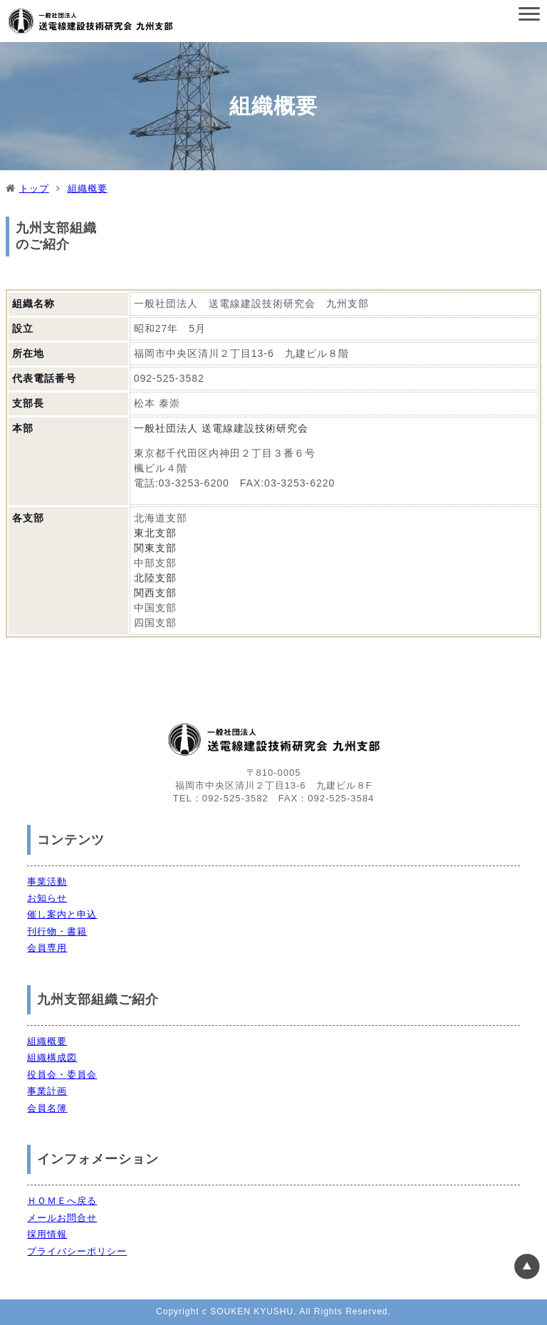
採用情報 (47, 1234)
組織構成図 (52, 1057)
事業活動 (47, 881)
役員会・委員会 (62, 1074)
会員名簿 (47, 1108)
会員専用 (47, 947)
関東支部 (155, 548)
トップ (34, 188)
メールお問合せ (62, 1217)
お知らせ (47, 898)
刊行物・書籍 (57, 931)
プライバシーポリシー (77, 1251)
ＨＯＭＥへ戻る (62, 1200)
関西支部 (155, 592)
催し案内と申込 (62, 914)
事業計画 (47, 1091)
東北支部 (155, 533)
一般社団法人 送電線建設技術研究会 (221, 428)
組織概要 (88, 188)
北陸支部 (155, 577)
